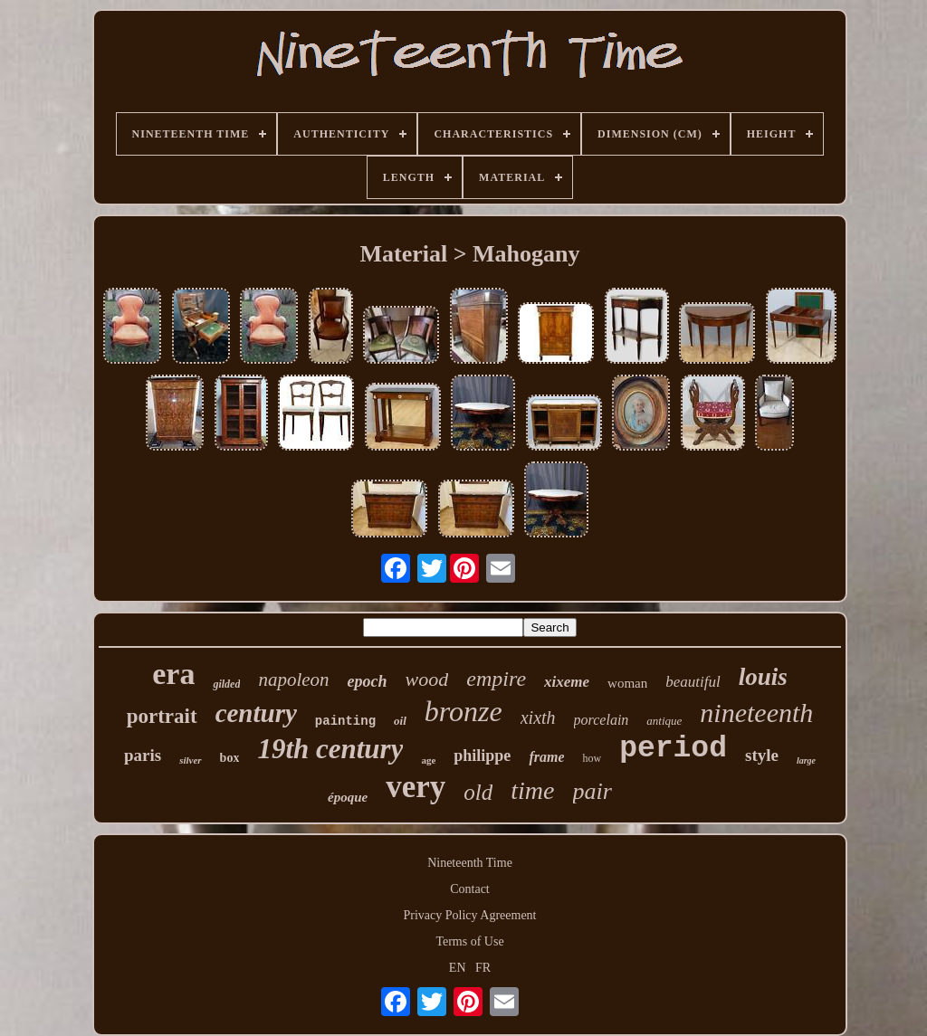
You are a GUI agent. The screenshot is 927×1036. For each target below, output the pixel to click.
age (428, 760)
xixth (538, 717)
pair (592, 791)
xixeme (566, 681)
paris (142, 755)
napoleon (293, 679)
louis (763, 676)
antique (664, 720)
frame (546, 757)
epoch (367, 681)
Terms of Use (469, 941)
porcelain (601, 719)
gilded (226, 684)
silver (190, 760)
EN (457, 967)
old (478, 792)
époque (348, 797)
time (532, 790)
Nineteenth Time (469, 863)
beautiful (692, 681)
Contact (470, 889)
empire (496, 678)
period (673, 748)
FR (483, 967)
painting (345, 721)
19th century (330, 749)
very (415, 786)
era (173, 673)
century (256, 713)
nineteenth (756, 712)
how (591, 758)
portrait (162, 716)
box (230, 758)
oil (400, 720)
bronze (463, 711)
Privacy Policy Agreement (470, 915)
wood (427, 679)
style (762, 755)
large (806, 760)
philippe (482, 755)
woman (627, 683)
